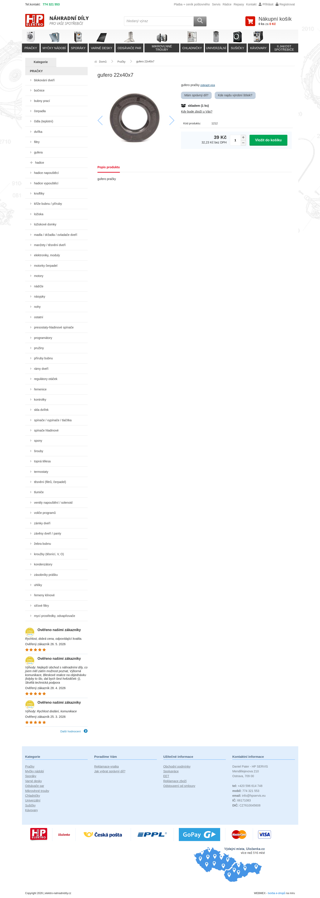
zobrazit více (207, 85)
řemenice (40, 389)
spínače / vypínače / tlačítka (53, 420)
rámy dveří (41, 368)
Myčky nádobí (34, 771)
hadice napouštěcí (46, 173)
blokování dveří (44, 80)
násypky (39, 296)
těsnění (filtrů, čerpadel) (50, 482)
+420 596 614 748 (247, 786)
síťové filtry (41, 605)
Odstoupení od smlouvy (179, 786)
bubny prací (42, 101)
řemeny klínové (44, 595)
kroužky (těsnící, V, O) (49, 554)
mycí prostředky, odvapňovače (54, 616)
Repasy (239, 4)
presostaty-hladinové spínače (54, 327)
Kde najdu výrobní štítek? (235, 95)
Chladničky (32, 795)
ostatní (38, 317)
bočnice (39, 90)
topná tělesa (42, 461)
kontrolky (40, 399)
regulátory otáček (45, 379)
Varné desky (33, 781)
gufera (38, 152)
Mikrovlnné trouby (37, 791)
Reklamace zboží (175, 781)
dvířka (38, 131)
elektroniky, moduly (47, 255)
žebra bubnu (42, 543)
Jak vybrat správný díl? (109, 771)
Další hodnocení (74, 731)
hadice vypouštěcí (46, 183)
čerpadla (40, 111)
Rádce (227, 4)
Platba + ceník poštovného (192, 4)
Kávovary (31, 810)
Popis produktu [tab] (108, 167)
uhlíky (38, 585)
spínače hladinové (46, 430)
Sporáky (30, 776)
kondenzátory (43, 564)
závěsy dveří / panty (47, 533)
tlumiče (39, 492)
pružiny (39, 348)
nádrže (38, 286)
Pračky (30, 766)
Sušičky (30, 805)
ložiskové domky (45, 224)
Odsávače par (34, 786)
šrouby (38, 451)
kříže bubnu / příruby (48, 203)
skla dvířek (41, 410)
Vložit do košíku (268, 140)
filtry (37, 142)
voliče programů (45, 513)
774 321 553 (51, 4)
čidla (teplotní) (43, 121)
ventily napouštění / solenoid (53, 502)
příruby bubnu (43, 358)
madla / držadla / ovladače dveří (55, 235)
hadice (39, 162)
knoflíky (39, 193)
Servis (216, 4)
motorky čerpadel (45, 265)
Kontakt (251, 4)
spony (38, 440)
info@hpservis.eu (249, 795)
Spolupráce (171, 771)
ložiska (38, 214)
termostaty (41, 471)
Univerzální (32, 800)
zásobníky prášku (46, 574)
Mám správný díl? (196, 95)
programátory (43, 338)
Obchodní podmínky (177, 766)
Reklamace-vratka (106, 766)
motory (38, 276)
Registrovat (285, 4)
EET (166, 776)
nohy (37, 306)
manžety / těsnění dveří (50, 245)
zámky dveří (42, 523)
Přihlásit (266, 4)
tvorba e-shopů (276, 893)
